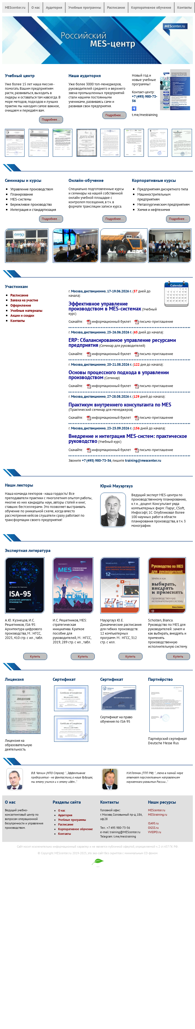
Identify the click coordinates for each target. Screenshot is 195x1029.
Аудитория (54, 7)
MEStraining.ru (157, 814)
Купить (35, 656)
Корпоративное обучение (151, 7)
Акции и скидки (22, 315)
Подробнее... (51, 119)
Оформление (20, 305)
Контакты (184, 7)
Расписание (116, 7)
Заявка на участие (24, 300)
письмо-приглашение (152, 321)
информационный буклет (107, 321)
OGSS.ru (153, 828)
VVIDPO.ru (154, 832)
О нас (35, 7)
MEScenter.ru (15, 7)
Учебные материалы (26, 310)
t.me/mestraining (145, 114)
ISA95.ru (153, 823)
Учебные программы (84, 7)
